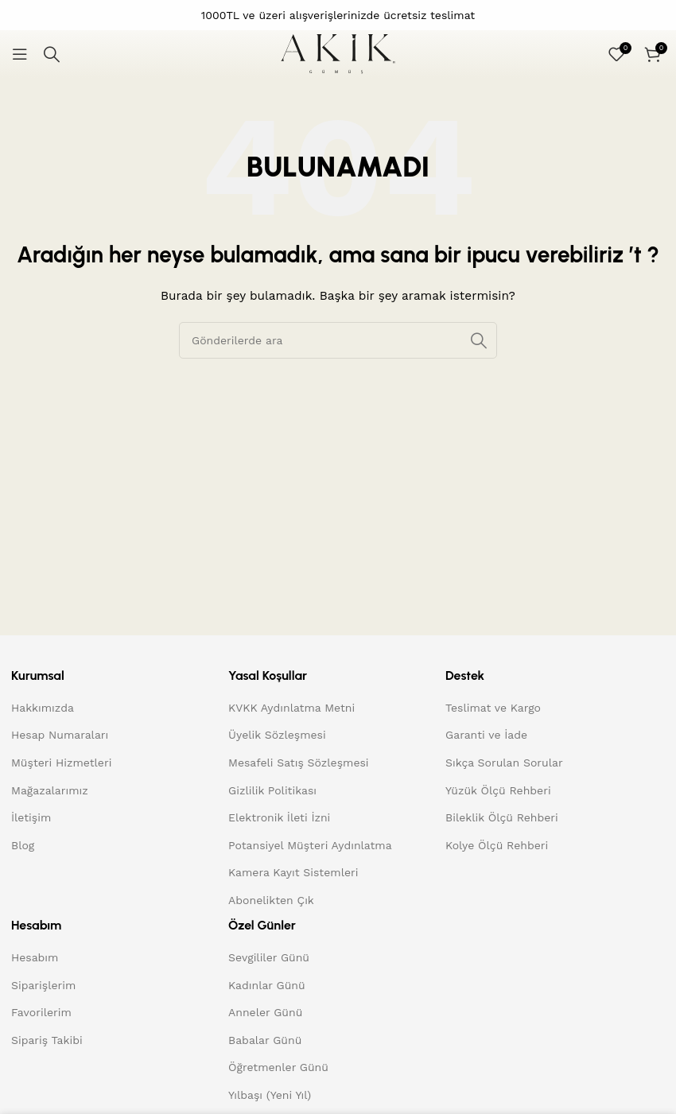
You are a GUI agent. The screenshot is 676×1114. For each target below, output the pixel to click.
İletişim (31, 817)
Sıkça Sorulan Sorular (504, 762)
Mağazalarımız (49, 790)
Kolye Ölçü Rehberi (496, 845)
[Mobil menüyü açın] (20, 54)
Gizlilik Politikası (272, 790)
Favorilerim (41, 1012)
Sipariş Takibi (47, 1040)
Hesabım (34, 957)
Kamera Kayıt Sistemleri (293, 872)
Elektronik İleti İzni (279, 817)
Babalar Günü (264, 1040)
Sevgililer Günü (268, 957)
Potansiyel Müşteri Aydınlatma (310, 845)
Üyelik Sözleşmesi (277, 734)
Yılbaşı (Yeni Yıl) (269, 1095)
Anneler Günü (265, 1012)
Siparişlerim (43, 985)
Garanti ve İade (486, 734)
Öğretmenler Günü (278, 1067)
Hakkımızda (42, 707)
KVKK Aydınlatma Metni (291, 707)
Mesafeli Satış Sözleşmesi (298, 762)
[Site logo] (338, 53)
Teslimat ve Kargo (493, 707)
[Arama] (52, 54)
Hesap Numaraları (59, 734)
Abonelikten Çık (271, 900)
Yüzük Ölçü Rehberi (498, 790)
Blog (22, 845)
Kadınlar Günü (266, 985)
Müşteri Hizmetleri (61, 762)
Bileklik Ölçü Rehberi (501, 817)
